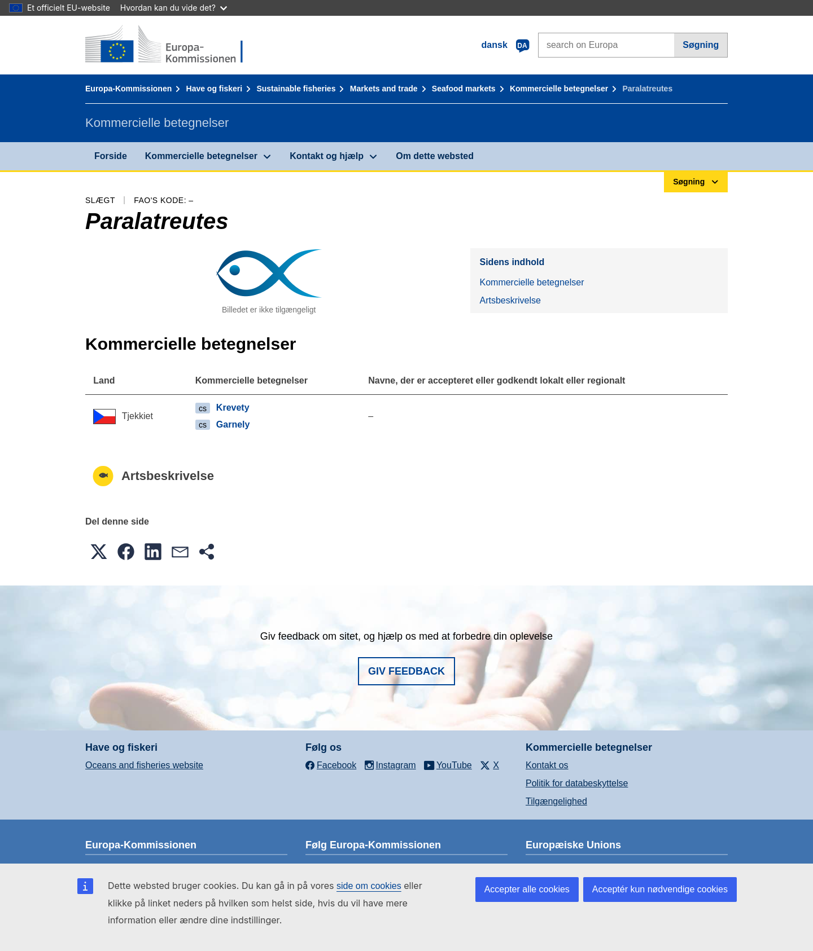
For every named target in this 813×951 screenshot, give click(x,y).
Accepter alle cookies (527, 889)
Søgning (701, 45)
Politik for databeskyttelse (577, 783)
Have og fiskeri (214, 88)
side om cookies (368, 886)
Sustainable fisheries (295, 88)
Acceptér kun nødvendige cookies (660, 889)
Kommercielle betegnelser (559, 88)
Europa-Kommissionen (128, 88)
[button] (99, 551)
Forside (110, 156)
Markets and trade (384, 88)
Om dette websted (435, 156)
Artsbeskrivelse (509, 300)
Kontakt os (547, 765)
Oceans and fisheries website (144, 765)
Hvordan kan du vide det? (173, 7)
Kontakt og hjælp (327, 156)
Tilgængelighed (556, 801)
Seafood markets (464, 88)
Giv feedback (406, 671)
